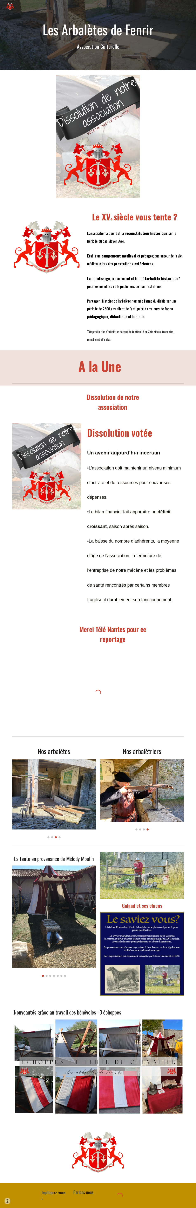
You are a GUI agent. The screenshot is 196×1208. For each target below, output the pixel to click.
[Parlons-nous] (83, 1192)
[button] (7, 1201)
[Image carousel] (54, 798)
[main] (98, 35)
